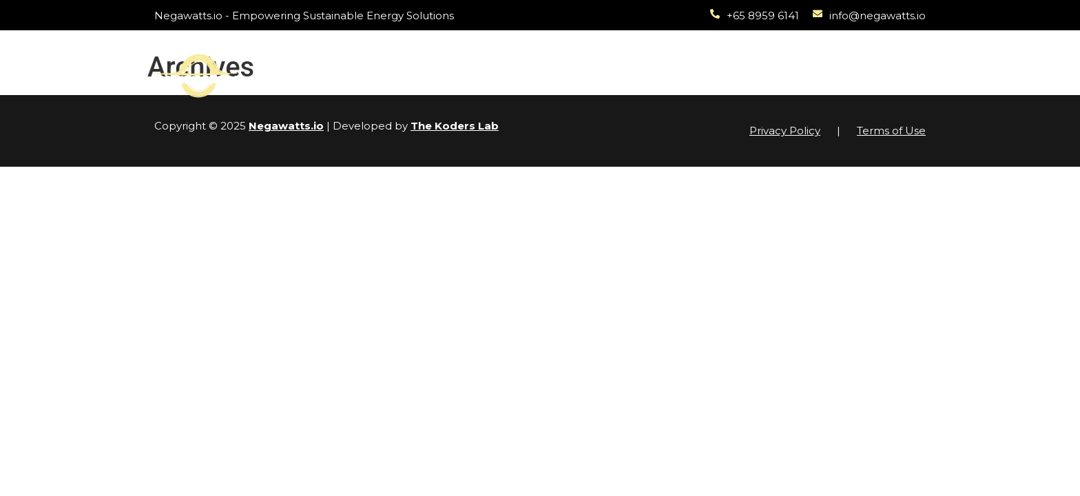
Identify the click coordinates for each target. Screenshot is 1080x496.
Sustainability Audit (604, 59)
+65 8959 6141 (763, 15)
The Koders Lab (455, 125)
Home (350, 59)
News (764, 59)
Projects (501, 60)
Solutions (419, 60)
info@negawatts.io (877, 15)
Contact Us (820, 91)
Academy (703, 59)
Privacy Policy (784, 130)
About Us (825, 59)
